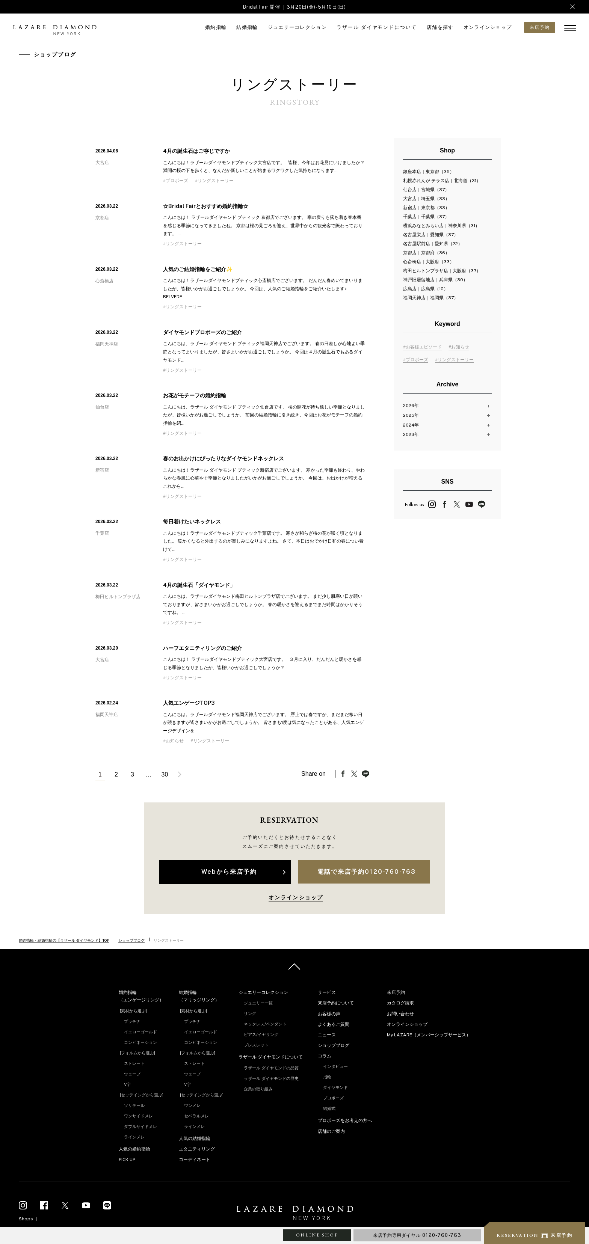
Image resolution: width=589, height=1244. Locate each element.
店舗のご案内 (331, 1131)
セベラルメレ (196, 1116)
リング (250, 1013)
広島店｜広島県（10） (425, 288)
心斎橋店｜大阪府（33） (428, 261)
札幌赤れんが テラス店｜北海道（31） (442, 180)
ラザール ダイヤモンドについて (377, 27)
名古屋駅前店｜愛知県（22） (432, 243)
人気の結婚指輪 (194, 1138)
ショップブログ (131, 940)
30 (165, 774)
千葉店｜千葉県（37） (426, 216)
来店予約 (396, 992)
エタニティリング (197, 1149)
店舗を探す (440, 27)
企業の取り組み (258, 1089)
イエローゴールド (140, 1032)
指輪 (327, 1077)
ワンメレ (192, 1105)
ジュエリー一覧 (258, 1003)
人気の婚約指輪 (134, 1149)
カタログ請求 (400, 1003)
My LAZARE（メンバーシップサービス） (429, 1034)
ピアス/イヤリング (261, 1034)
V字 (127, 1084)
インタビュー (335, 1066)
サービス (327, 992)
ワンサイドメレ (138, 1116)
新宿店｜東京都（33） (426, 207)
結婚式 (329, 1108)
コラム (324, 1056)
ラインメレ (134, 1137)
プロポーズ (333, 1098)
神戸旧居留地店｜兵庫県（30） (435, 279)
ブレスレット (256, 1045)
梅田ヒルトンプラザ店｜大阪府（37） (442, 270)
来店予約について (336, 1003)
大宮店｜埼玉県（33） (426, 198)
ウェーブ (132, 1074)
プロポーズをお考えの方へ (345, 1120)
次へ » (181, 774)
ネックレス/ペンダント (265, 1024)
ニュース (327, 1034)
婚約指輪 (216, 27)
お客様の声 (329, 1013)
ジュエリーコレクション (297, 27)
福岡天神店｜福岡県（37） (430, 297)
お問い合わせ (400, 1013)
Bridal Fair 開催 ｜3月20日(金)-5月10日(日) (294, 7)
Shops (26, 1218)
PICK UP (127, 1159)
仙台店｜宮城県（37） (426, 189)
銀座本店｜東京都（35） (428, 171)
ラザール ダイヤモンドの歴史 (271, 1078)
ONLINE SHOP (317, 1235)
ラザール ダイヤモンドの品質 (271, 1068)
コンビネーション (140, 1042)
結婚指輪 (247, 27)
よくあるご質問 (333, 1024)
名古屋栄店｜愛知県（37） (430, 234)
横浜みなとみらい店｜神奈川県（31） (441, 225)
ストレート (134, 1063)
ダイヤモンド (335, 1087)
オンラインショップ (488, 27)
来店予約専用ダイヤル (417, 1235)
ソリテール (134, 1105)
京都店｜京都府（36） (426, 252)
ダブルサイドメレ (140, 1126)
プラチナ (132, 1021)
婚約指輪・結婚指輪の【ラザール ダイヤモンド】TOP (64, 940)
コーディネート (194, 1159)
